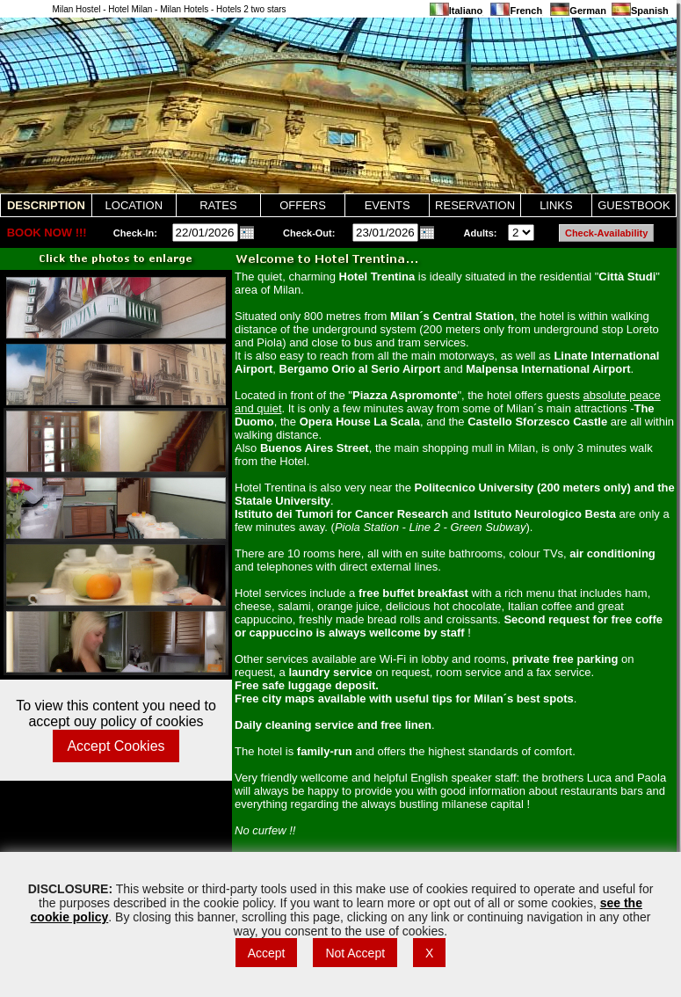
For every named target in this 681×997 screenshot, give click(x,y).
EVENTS (387, 205)
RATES (217, 205)
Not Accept (355, 953)
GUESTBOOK (634, 205)
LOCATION (134, 205)
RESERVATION (475, 205)
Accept (267, 953)
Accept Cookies (115, 746)
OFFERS (302, 205)
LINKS (556, 205)
